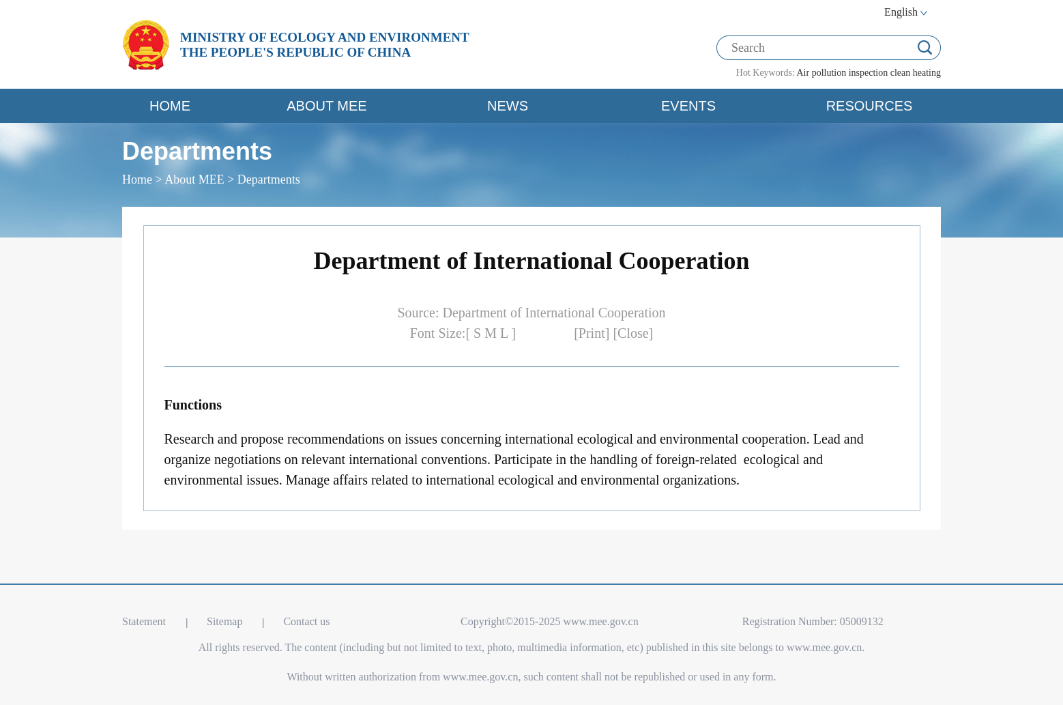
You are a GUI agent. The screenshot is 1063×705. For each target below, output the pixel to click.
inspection (868, 73)
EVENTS (688, 105)
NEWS (507, 105)
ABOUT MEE (326, 105)
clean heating (915, 73)
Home (137, 179)
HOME (169, 105)
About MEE (194, 179)
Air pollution (821, 73)
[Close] (633, 333)
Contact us (306, 621)
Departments (268, 179)
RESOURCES (869, 105)
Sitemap (224, 621)
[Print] (593, 333)
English (901, 12)
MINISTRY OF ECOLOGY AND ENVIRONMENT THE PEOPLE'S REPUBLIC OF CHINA (324, 44)
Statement (144, 621)
